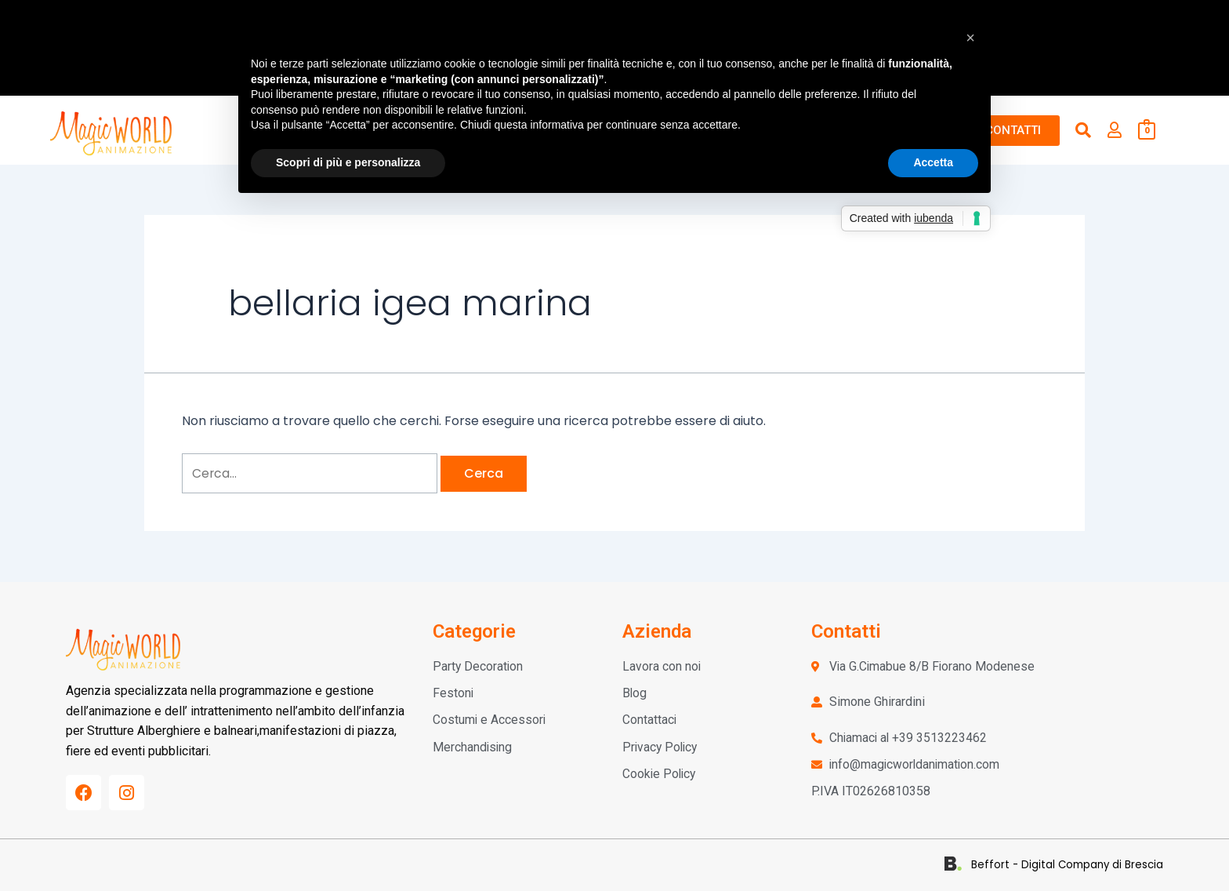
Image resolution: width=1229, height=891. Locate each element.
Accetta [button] (933, 162)
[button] (970, 37)
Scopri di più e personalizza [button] (348, 162)
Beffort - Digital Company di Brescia (1072, 864)
